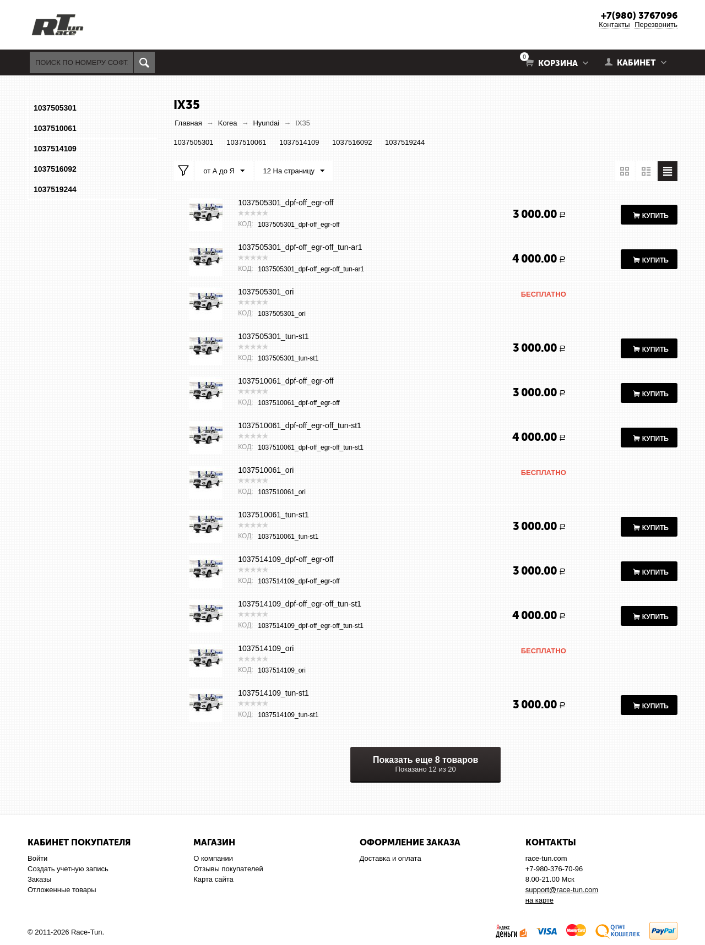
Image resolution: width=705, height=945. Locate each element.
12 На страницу (294, 171)
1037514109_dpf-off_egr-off (285, 559)
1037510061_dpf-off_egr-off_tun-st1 (299, 425)
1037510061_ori (266, 470)
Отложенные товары (62, 890)
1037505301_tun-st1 (273, 336)
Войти (37, 858)
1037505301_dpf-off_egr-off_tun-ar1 (300, 247)
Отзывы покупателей (228, 869)
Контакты (614, 24)
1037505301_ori (266, 291)
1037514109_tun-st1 (273, 693)
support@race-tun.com (561, 890)
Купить (655, 216)
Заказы (39, 879)
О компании (213, 858)
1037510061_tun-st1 (273, 514)
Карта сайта (213, 879)
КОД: (245, 224)
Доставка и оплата (390, 858)
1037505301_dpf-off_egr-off (285, 202)
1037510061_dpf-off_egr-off (285, 380)
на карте (539, 900)
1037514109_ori (266, 648)
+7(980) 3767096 (639, 15)
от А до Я (224, 171)
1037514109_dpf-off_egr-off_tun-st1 (299, 603)
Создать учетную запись (68, 869)
